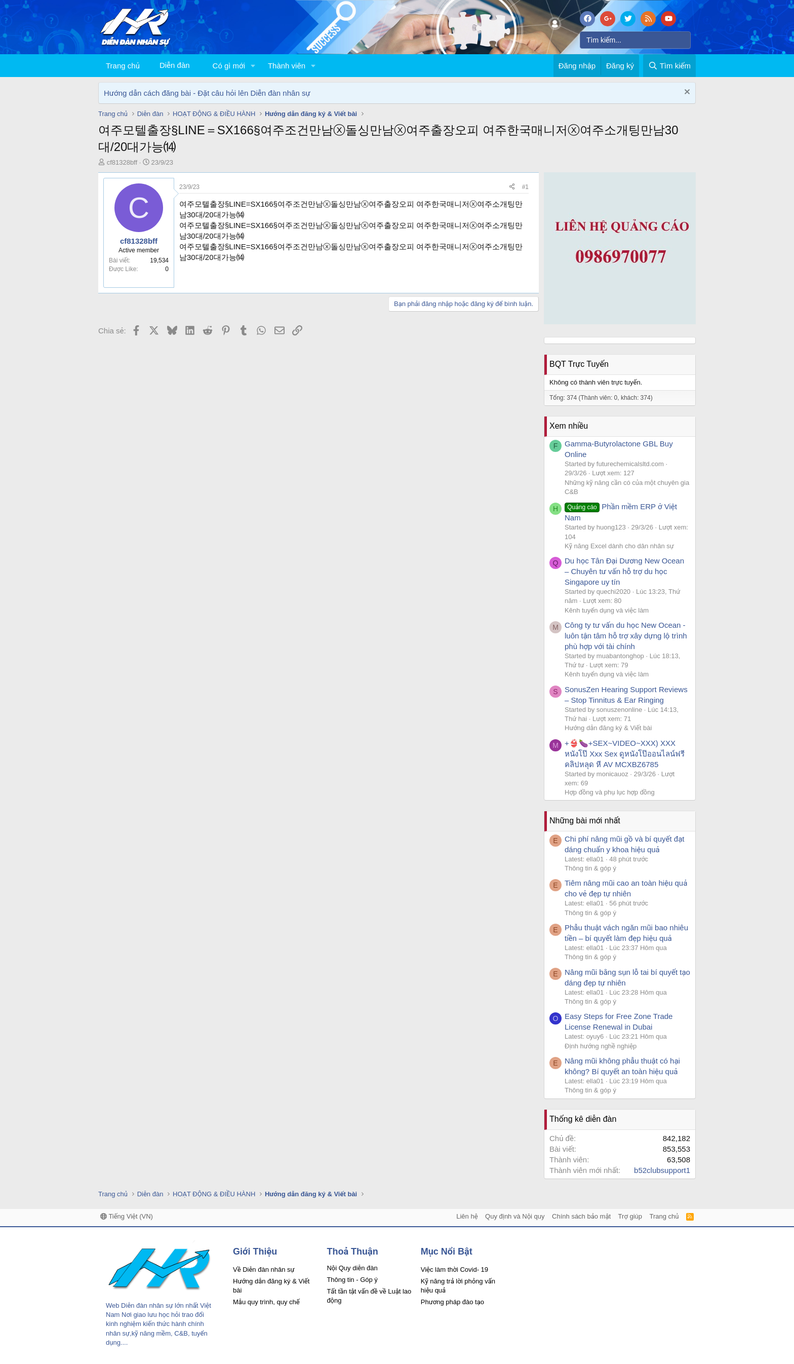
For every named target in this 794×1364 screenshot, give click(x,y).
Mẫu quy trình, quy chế (266, 1302)
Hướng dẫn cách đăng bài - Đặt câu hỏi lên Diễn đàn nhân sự (207, 93)
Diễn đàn (175, 65)
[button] (253, 65)
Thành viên (286, 65)
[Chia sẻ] (512, 187)
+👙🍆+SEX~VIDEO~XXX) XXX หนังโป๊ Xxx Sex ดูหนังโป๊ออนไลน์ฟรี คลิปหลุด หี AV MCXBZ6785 (625, 754)
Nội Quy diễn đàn (352, 1268)
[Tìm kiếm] (635, 40)
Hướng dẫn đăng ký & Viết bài (608, 728)
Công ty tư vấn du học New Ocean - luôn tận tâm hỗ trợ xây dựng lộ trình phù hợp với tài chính (626, 636)
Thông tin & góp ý (590, 868)
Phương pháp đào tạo (452, 1302)
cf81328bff (122, 162)
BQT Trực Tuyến (579, 364)
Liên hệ (467, 1216)
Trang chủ (123, 65)
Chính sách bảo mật (581, 1216)
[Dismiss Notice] (686, 93)
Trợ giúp (630, 1216)
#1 (525, 187)
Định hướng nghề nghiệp (601, 1046)
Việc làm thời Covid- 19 (454, 1269)
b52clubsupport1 (662, 1170)
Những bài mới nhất (584, 820)
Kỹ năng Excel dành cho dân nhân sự (619, 546)
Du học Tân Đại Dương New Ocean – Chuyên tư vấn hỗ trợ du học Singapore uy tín (624, 571)
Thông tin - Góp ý (352, 1279)
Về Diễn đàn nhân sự (264, 1269)
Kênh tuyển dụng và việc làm (607, 610)
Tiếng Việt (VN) (126, 1216)
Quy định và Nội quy (515, 1216)
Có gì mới (229, 65)
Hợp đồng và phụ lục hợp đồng (610, 792)
